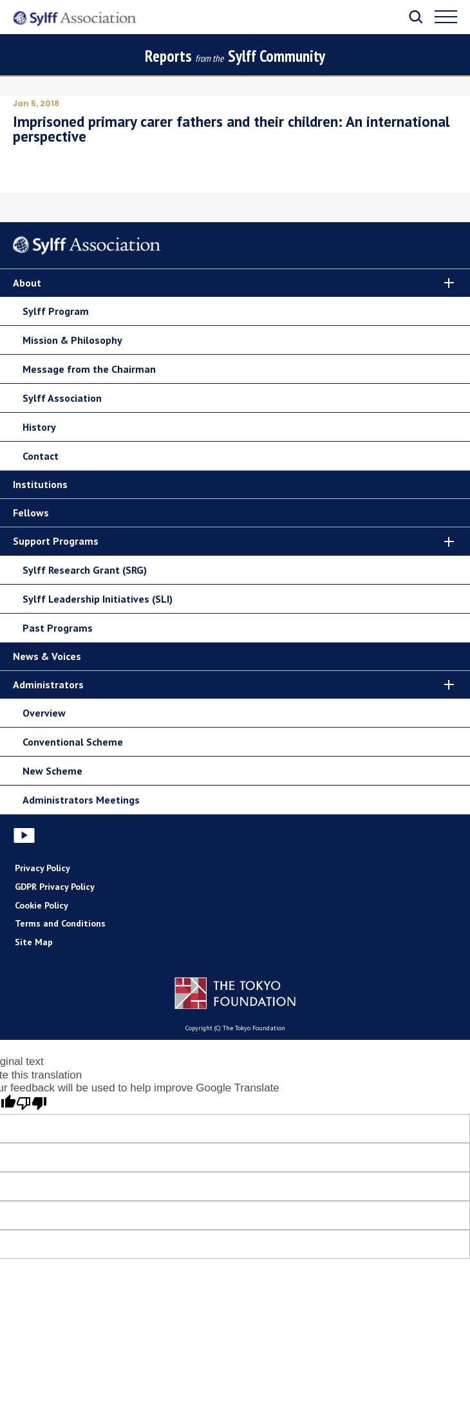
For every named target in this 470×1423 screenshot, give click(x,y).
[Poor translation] (31, 1104)
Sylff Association (62, 397)
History (39, 426)
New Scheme (52, 770)
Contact (41, 455)
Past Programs (58, 627)
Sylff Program (56, 311)
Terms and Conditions (60, 923)
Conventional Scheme (73, 741)
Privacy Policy (42, 868)
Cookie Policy (41, 905)
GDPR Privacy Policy (55, 886)
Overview (44, 712)
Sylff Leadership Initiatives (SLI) (98, 598)
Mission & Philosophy (72, 340)
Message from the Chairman (89, 369)
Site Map (34, 942)
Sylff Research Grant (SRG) (85, 569)
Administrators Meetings (81, 799)
